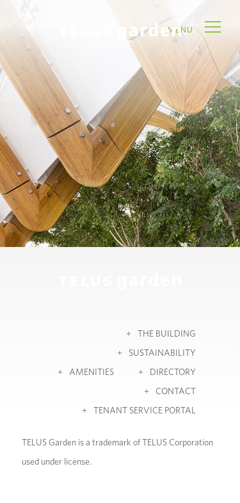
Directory (173, 372)
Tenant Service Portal (144, 410)
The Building (167, 334)
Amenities (91, 372)
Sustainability (162, 353)
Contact (176, 391)
